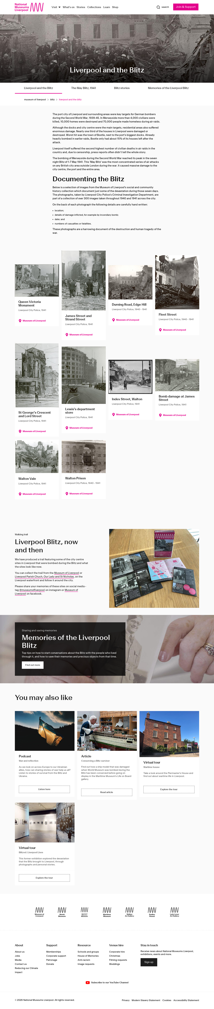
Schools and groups (88, 952)
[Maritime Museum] (107, 912)
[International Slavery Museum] (84, 912)
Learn (106, 7)
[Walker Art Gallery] (129, 912)
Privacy (126, 1000)
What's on (69, 7)
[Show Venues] (59, 7)
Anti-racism (84, 960)
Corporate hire (117, 952)
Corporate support (56, 956)
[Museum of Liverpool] (39, 912)
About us (20, 952)
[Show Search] (162, 7)
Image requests (86, 964)
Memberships (53, 952)
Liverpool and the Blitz (38, 88)
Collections (94, 7)
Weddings (114, 964)
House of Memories (88, 956)
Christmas (114, 956)
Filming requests (118, 960)
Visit (54, 7)
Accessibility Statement (186, 1000)
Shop (115, 7)
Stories (81, 7)
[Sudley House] (152, 912)
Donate (50, 964)
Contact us (21, 964)
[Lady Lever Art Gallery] (174, 912)
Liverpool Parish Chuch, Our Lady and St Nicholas (44, 576)
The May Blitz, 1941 (83, 88)
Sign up (148, 962)
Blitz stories (122, 88)
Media (18, 960)
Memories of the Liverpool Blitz (169, 88)
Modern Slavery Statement (146, 1000)
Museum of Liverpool (66, 573)
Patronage (51, 960)
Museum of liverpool (35, 99)
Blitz (52, 99)
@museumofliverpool (32, 590)
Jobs (17, 956)
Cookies (166, 1000)
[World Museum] (61, 912)
